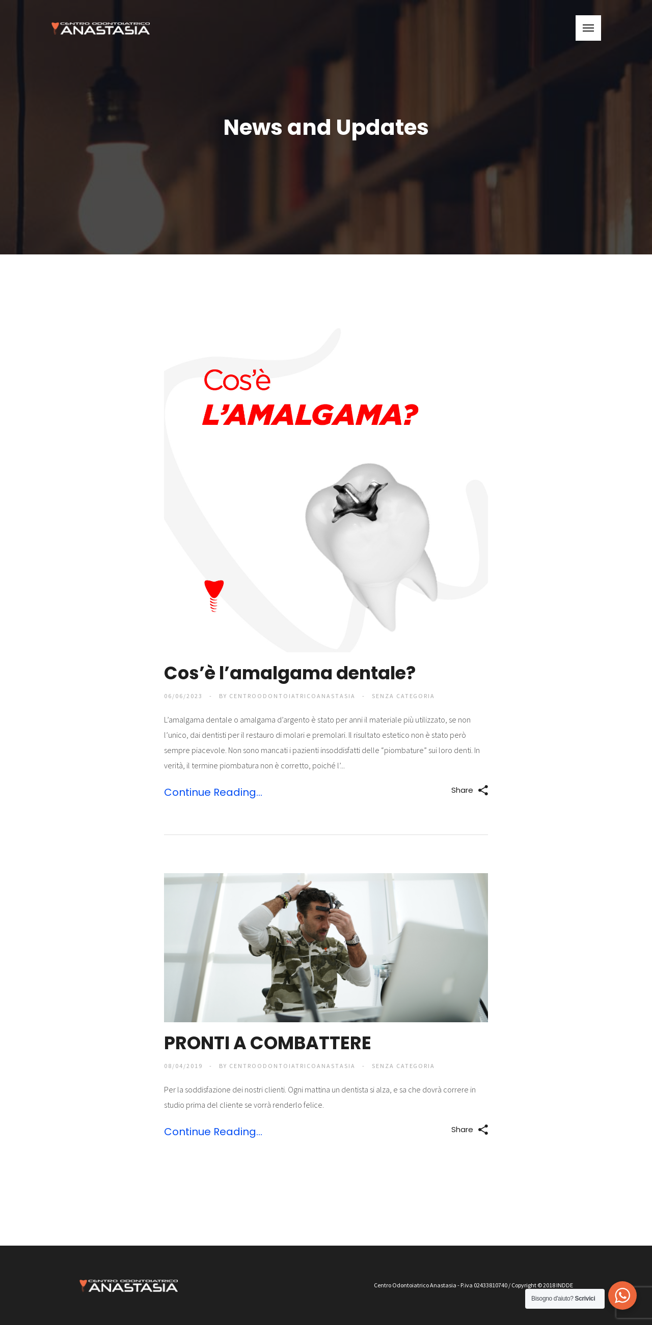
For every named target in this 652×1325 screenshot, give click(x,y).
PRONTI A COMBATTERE (267, 1042)
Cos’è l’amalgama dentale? (290, 672)
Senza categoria (404, 696)
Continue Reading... (213, 792)
